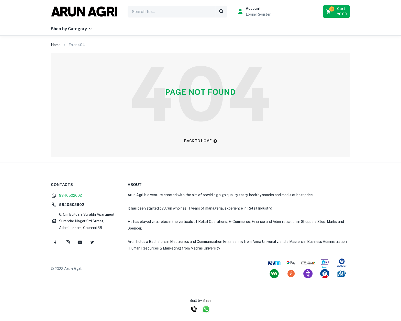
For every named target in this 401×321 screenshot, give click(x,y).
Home (56, 45)
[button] (337, 11)
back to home (200, 141)
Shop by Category (71, 29)
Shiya (207, 300)
